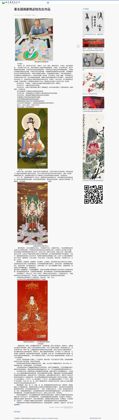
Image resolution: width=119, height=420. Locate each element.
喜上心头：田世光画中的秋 (90, 93)
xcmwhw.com (44, 418)
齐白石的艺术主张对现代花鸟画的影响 (93, 180)
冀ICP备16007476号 (95, 418)
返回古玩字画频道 (68, 407)
